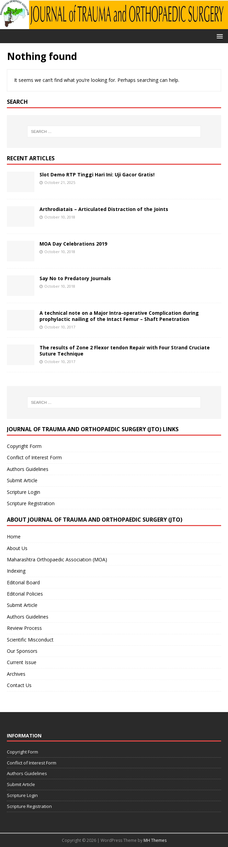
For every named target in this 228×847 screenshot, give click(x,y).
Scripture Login (23, 492)
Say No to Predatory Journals (75, 278)
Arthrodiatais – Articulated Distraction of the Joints (103, 209)
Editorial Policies (25, 593)
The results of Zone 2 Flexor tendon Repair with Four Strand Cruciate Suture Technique (124, 350)
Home (14, 536)
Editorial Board (23, 582)
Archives (16, 674)
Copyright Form (24, 446)
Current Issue (21, 662)
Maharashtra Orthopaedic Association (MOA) (57, 559)
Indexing (16, 571)
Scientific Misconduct (30, 639)
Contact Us (19, 685)
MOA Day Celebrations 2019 (73, 243)
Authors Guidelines (27, 469)
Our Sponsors (22, 651)
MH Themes (155, 840)
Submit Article (22, 480)
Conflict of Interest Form (34, 457)
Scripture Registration (31, 503)
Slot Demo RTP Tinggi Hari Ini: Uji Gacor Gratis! (97, 174)
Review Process (24, 628)
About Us (17, 548)
